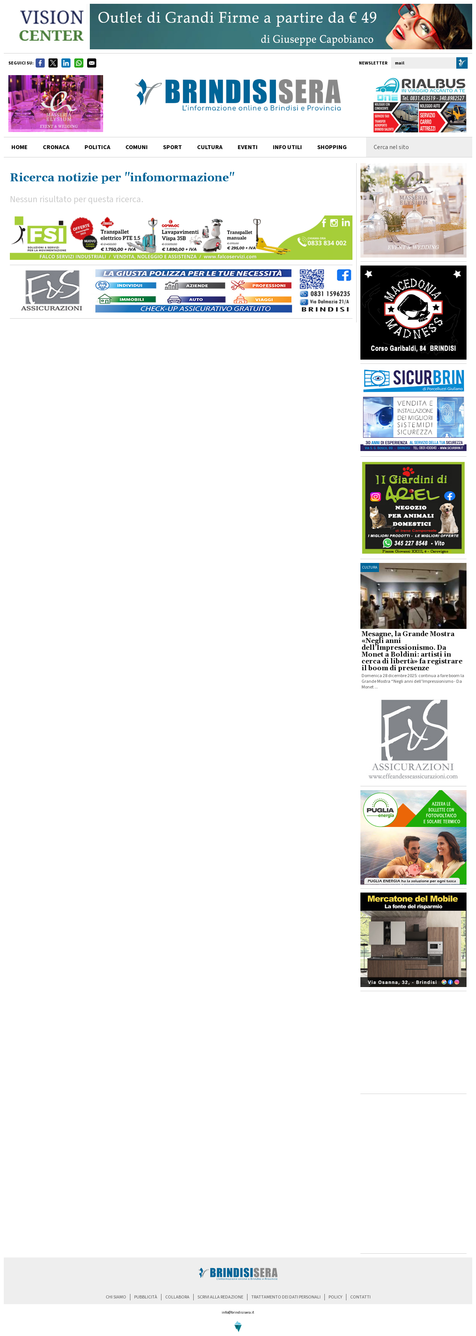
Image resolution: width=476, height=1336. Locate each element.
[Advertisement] (413, 1042)
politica (97, 147)
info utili (287, 147)
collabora (177, 1297)
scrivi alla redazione (220, 1297)
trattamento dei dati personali (286, 1297)
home (19, 147)
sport (172, 147)
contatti (360, 1297)
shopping (332, 147)
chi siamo (116, 1297)
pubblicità (145, 1297)
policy (335, 1297)
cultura (209, 147)
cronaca (56, 147)
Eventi (248, 147)
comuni (136, 147)
